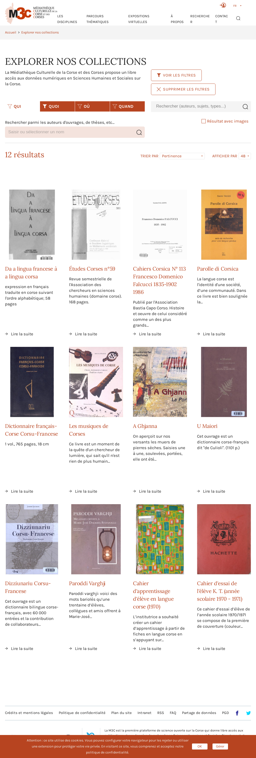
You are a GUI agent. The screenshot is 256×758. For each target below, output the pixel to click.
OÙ (84, 106)
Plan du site (121, 712)
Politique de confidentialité (82, 712)
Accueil (10, 32)
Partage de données (199, 712)
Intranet (145, 712)
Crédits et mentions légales (29, 712)
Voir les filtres (176, 75)
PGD (225, 712)
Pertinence (172, 156)
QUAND (123, 106)
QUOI (50, 106)
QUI (14, 106)
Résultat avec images (225, 121)
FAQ (173, 712)
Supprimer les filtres (183, 89)
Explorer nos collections (40, 32)
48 (243, 156)
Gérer (220, 746)
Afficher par (224, 156)
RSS (160, 712)
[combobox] (195, 106)
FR (234, 6)
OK (200, 746)
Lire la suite (22, 333)
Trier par (149, 156)
